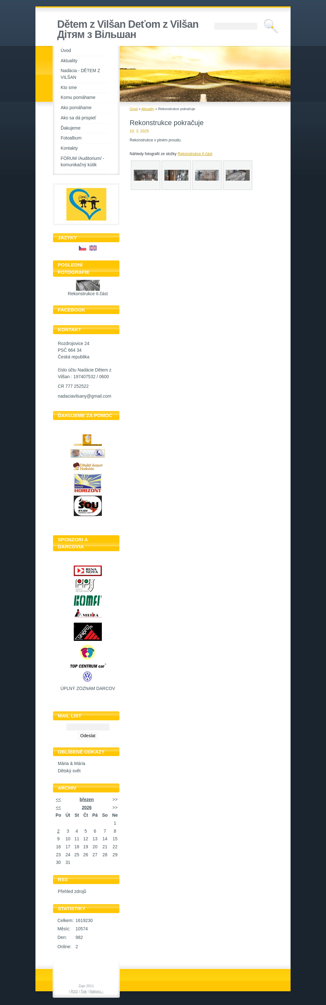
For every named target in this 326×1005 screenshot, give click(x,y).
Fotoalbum (71, 138)
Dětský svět (69, 771)
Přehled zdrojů (72, 891)
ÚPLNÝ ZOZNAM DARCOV (88, 688)
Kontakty (69, 148)
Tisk (83, 991)
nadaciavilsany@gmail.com (84, 396)
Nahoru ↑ (97, 991)
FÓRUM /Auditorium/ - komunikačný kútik (82, 162)
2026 (87, 807)
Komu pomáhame (78, 97)
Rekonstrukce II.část (88, 293)
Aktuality (69, 60)
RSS (74, 991)
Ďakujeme (70, 128)
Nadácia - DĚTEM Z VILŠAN (80, 74)
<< (58, 799)
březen (87, 799)
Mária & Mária (71, 763)
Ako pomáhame (76, 107)
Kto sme (69, 87)
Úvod (66, 50)
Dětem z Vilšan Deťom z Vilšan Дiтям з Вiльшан (128, 29)
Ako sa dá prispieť (78, 118)
